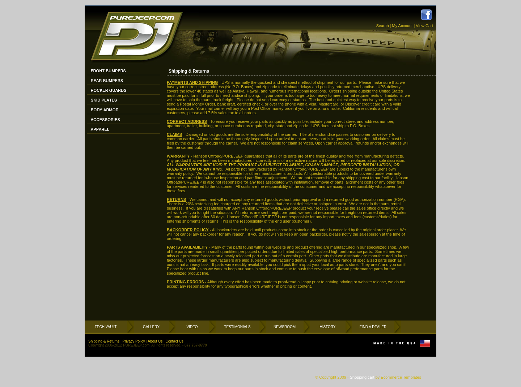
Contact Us (174, 341)
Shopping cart (362, 377)
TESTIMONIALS (237, 327)
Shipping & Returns (103, 341)
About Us (155, 341)
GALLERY (151, 327)
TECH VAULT (106, 327)
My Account (402, 25)
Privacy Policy (133, 341)
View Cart (424, 25)
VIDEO (192, 327)
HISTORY (327, 327)
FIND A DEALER (373, 327)
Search (382, 25)
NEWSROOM (285, 327)
